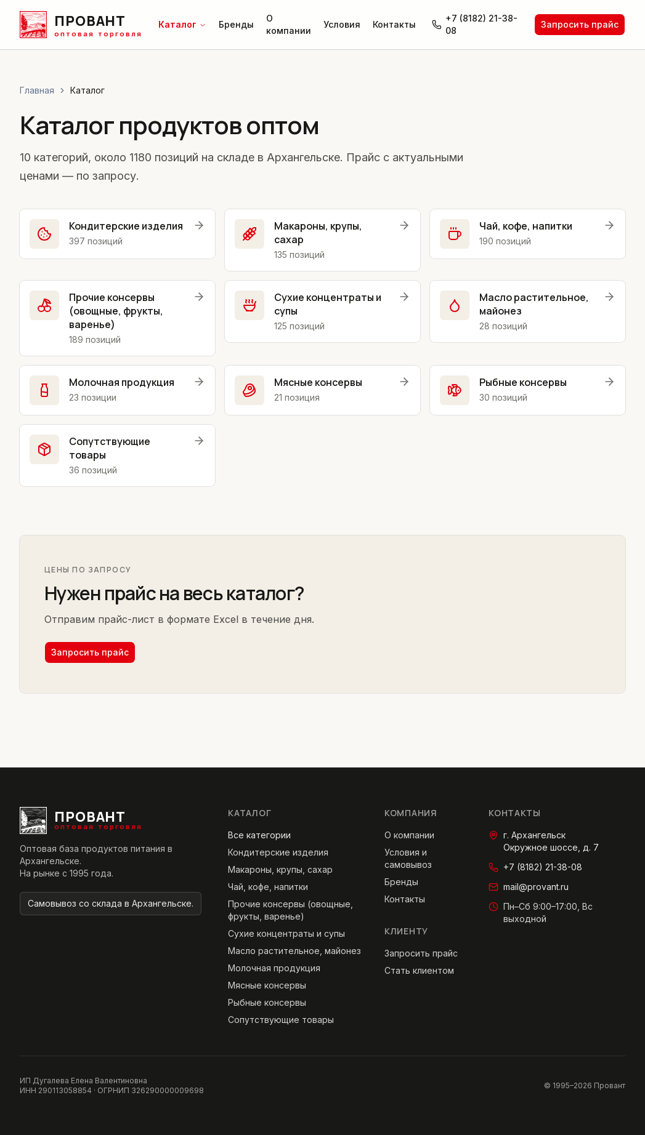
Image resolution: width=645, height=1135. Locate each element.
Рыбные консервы (267, 1002)
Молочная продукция (274, 968)
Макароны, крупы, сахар (280, 869)
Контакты (394, 24)
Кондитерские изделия (278, 852)
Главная (37, 90)
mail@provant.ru (529, 886)
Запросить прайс (580, 24)
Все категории (259, 835)
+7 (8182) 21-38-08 (474, 24)
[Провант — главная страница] (81, 24)
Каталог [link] (87, 90)
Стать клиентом (419, 970)
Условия (341, 24)
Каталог (182, 24)
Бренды (236, 24)
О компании (288, 24)
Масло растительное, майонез (294, 950)
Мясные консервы (267, 985)
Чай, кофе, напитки (268, 886)
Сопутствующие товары (281, 1019)
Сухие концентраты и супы (286, 933)
